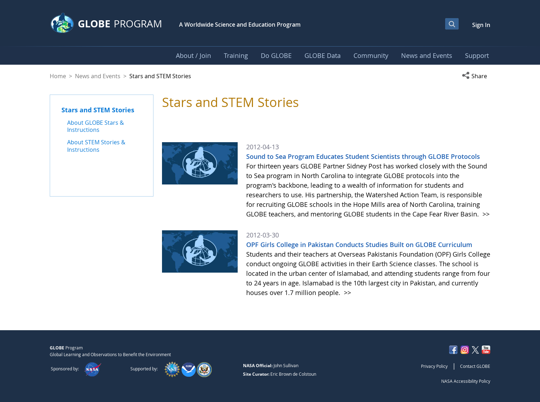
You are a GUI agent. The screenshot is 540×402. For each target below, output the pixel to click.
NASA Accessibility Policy (465, 381)
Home (58, 76)
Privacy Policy (434, 366)
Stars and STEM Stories (97, 110)
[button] (476, 76)
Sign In (481, 25)
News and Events (97, 76)
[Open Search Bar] (452, 24)
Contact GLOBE (475, 366)
